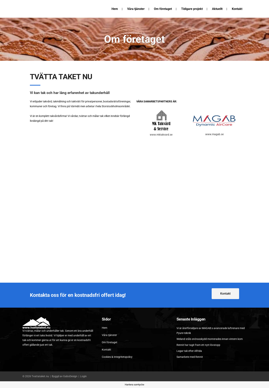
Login (83, 376)
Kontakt (106, 349)
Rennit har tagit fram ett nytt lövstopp (198, 344)
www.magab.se (214, 134)
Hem (104, 327)
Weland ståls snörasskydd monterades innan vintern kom (210, 338)
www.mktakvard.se (161, 134)
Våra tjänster (109, 335)
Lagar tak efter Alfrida (189, 350)
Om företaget (109, 342)
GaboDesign (70, 376)
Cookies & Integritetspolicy (117, 356)
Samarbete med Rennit (190, 356)
